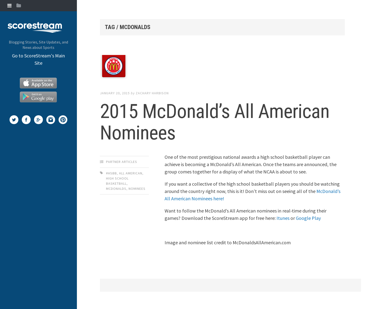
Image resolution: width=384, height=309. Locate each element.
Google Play (308, 218)
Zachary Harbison (152, 93)
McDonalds (116, 188)
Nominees (137, 188)
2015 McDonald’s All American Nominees (214, 122)
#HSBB (111, 173)
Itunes (282, 218)
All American (130, 173)
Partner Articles (121, 162)
